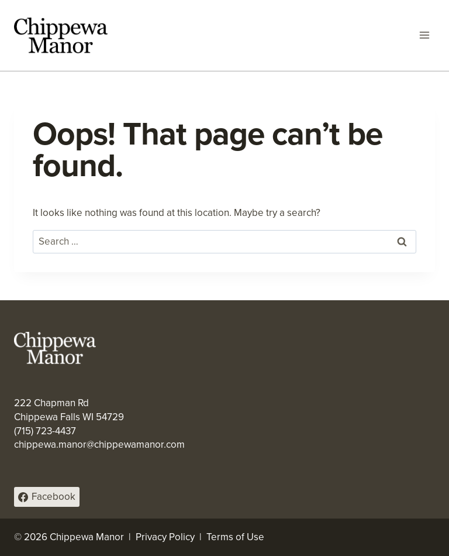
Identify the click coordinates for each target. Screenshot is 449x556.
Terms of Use (235, 537)
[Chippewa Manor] (61, 35)
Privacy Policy (165, 537)
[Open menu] (424, 35)
